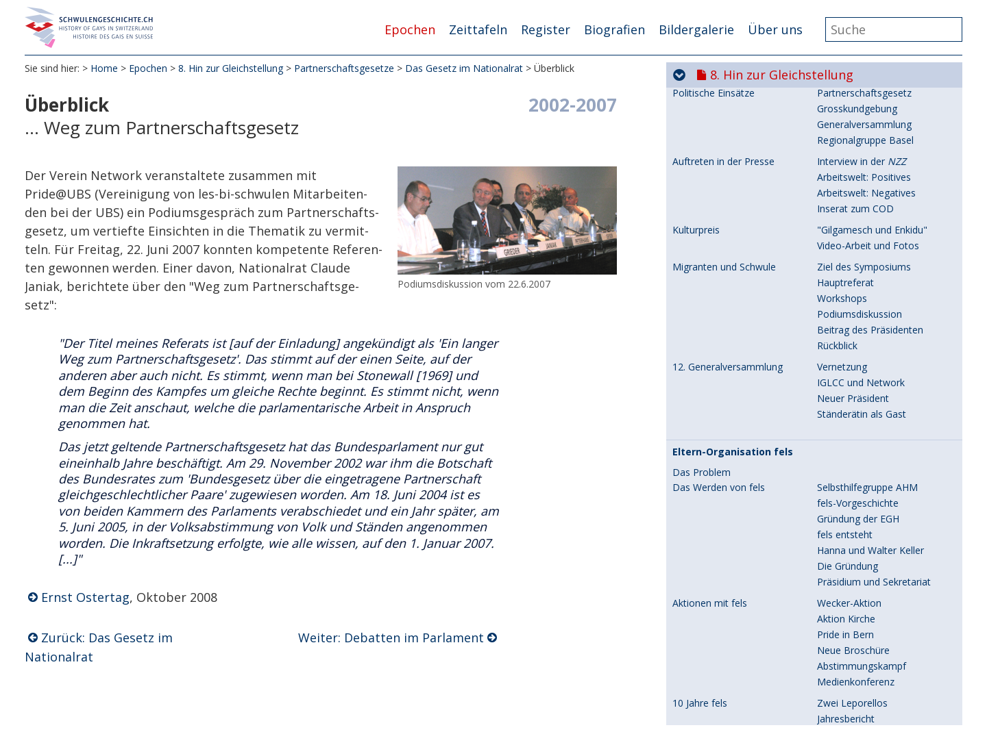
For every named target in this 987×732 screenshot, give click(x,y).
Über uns (775, 29)
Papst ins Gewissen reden (874, 577)
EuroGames (843, 187)
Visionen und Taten (859, 135)
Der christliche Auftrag (866, 119)
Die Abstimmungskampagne (735, 615)
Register (545, 29)
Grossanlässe (702, 188)
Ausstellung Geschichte (868, 235)
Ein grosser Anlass (857, 677)
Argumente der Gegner (867, 366)
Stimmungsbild (849, 319)
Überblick (837, 477)
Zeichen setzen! (851, 387)
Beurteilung (842, 509)
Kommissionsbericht (862, 287)
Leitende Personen (859, 561)
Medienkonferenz (855, 661)
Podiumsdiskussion (859, 709)
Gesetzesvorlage (854, 303)
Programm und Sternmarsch (880, 350)
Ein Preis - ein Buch (859, 593)
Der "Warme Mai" (856, 203)
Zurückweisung (850, 456)
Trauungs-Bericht (855, 403)
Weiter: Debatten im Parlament (391, 637)
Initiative (835, 272)
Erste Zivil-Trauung (713, 388)
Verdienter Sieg (850, 724)
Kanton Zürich (703, 272)
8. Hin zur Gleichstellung (230, 68)
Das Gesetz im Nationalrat (464, 68)
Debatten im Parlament (869, 493)
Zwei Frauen (844, 440)
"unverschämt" (850, 250)
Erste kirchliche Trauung (725, 441)
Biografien (614, 29)
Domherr (837, 150)
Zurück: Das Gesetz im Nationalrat (99, 647)
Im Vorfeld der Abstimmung (733, 546)
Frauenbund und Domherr (730, 120)
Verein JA (836, 546)
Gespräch (838, 98)
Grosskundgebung (857, 614)
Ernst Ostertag (85, 597)
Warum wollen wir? (859, 630)
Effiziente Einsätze (857, 693)
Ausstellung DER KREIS (867, 219)
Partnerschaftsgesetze (344, 68)
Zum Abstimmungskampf (873, 335)
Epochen (410, 29)
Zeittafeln (478, 29)
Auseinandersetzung (862, 166)
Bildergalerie (696, 29)
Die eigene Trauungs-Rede (876, 419)
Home (104, 68)
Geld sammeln (849, 646)
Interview (837, 524)
